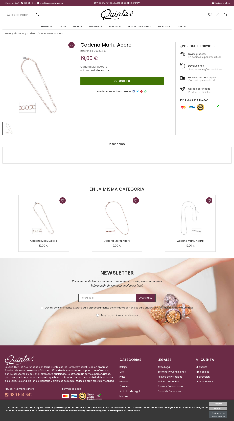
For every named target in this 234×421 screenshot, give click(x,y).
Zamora (115, 26)
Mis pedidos (202, 371)
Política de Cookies (169, 381)
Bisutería (124, 381)
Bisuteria (95, 26)
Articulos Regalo (139, 26)
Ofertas (182, 26)
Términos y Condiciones (172, 371)
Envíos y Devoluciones (170, 386)
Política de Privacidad (170, 376)
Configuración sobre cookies (218, 414)
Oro (62, 26)
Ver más (188, 307)
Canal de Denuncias (169, 391)
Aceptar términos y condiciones (119, 315)
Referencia (86, 51)
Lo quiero (122, 81)
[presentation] (117, 327)
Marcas (164, 26)
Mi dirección (203, 376)
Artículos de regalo (130, 391)
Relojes (46, 26)
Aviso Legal (164, 367)
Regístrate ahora (222, 3)
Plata (77, 26)
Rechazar (218, 408)
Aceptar (218, 403)
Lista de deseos (204, 381)
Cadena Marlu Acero (43, 241)
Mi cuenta (201, 367)
